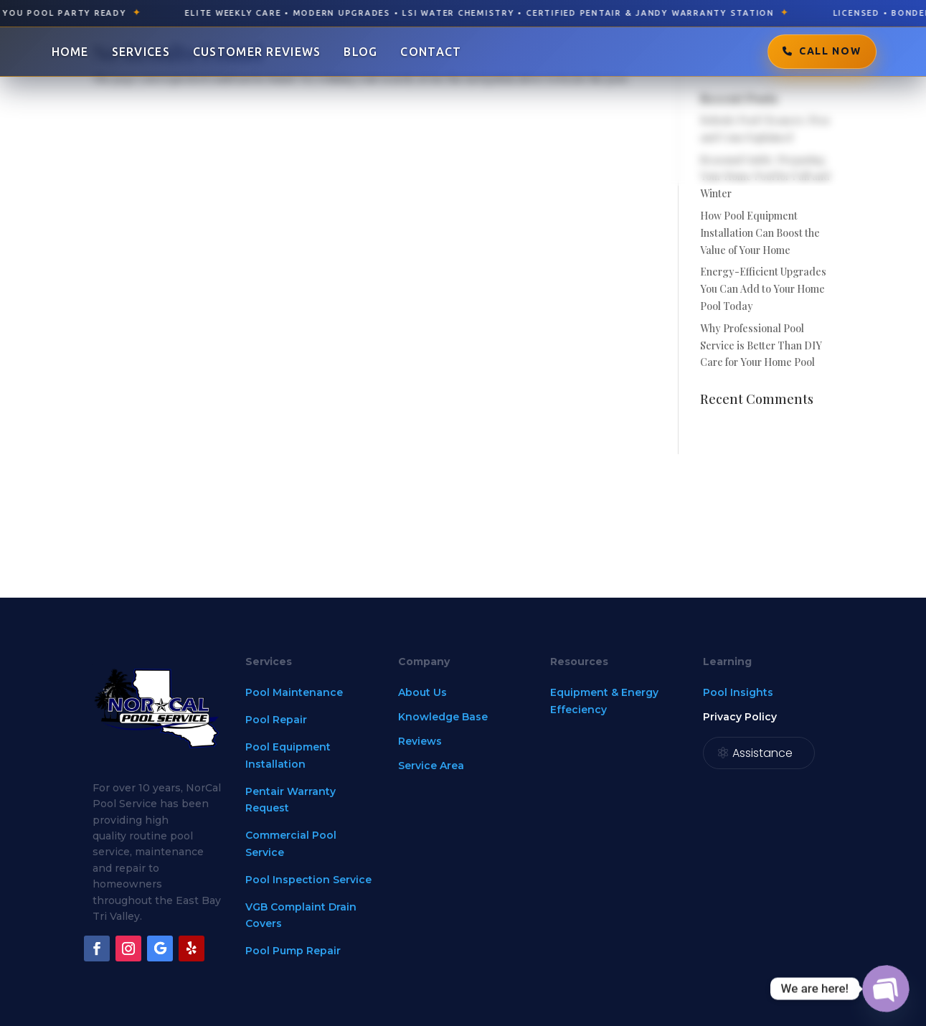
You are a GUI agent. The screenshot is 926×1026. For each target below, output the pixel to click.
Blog (360, 51)
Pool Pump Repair (293, 950)
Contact (430, 51)
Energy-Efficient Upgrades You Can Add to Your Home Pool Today (763, 289)
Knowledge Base (443, 716)
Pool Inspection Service (308, 879)
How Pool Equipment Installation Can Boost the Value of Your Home (760, 233)
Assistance (762, 753)
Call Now (830, 51)
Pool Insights (738, 692)
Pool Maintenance (294, 692)
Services (141, 51)
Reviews (420, 741)
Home (70, 51)
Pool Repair (276, 719)
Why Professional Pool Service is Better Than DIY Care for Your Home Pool (761, 345)
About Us (422, 692)
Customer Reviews (257, 51)
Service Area (431, 765)
